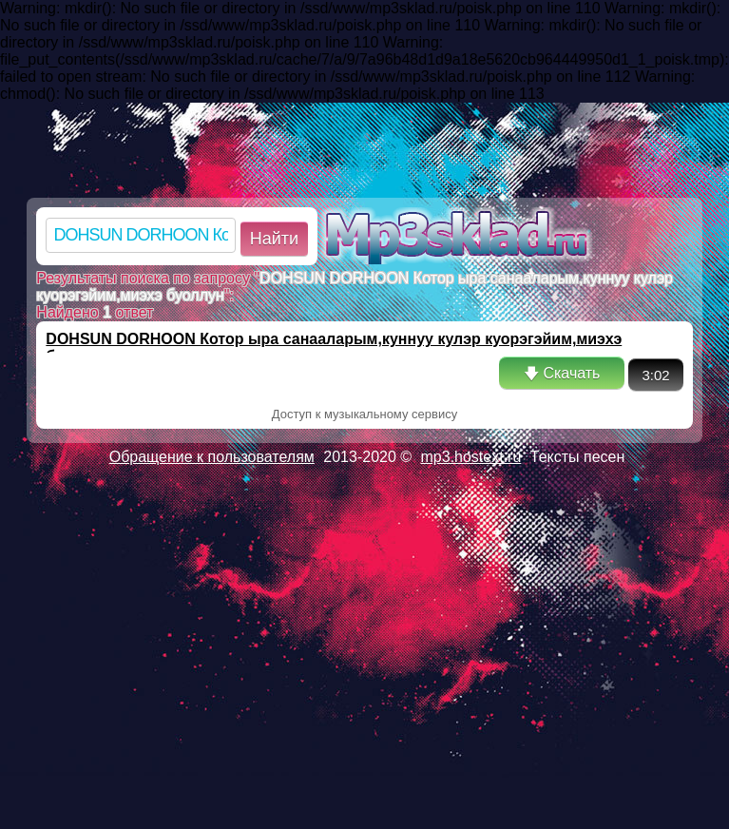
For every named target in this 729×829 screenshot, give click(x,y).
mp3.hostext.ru (471, 457)
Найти (274, 238)
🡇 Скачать (562, 373)
